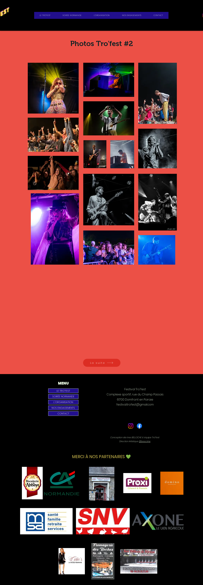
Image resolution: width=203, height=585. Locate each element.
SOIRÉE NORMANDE (63, 396)
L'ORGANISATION (63, 402)
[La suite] (101, 363)
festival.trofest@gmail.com (135, 404)
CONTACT (63, 413)
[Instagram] (130, 425)
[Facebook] (139, 425)
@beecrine (145, 441)
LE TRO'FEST (63, 391)
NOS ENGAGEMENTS (63, 408)
